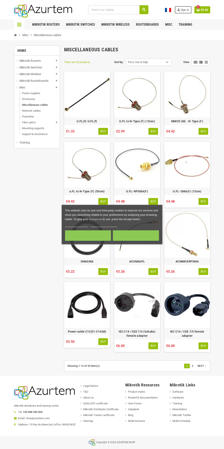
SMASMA (87, 261)
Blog (130, 415)
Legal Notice (90, 385)
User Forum (135, 403)
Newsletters (179, 409)
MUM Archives (136, 421)
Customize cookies (104, 225)
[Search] (118, 9)
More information (77, 225)
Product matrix (136, 391)
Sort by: (119, 62)
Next (202, 365)
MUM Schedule (181, 421)
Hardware (178, 397)
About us (88, 397)
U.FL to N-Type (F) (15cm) (137, 121)
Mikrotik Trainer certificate (98, 415)
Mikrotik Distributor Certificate (101, 409)
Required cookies (88, 235)
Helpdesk (133, 409)
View (186, 62)
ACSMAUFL (137, 261)
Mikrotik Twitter (181, 415)
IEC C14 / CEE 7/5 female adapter (187, 333)
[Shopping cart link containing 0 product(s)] (202, 9)
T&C (85, 391)
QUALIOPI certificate (95, 403)
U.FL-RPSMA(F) (137, 191)
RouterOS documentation (143, 397)
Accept (136, 235)
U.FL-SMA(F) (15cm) (187, 191)
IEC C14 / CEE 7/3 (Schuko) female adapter (137, 333)
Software (177, 391)
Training (177, 403)
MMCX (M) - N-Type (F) (187, 121)
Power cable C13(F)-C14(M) (87, 331)
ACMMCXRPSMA (187, 261)
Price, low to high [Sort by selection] (138, 62)
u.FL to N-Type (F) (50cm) (87, 191)
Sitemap (88, 421)
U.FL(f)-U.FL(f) (87, 121)
